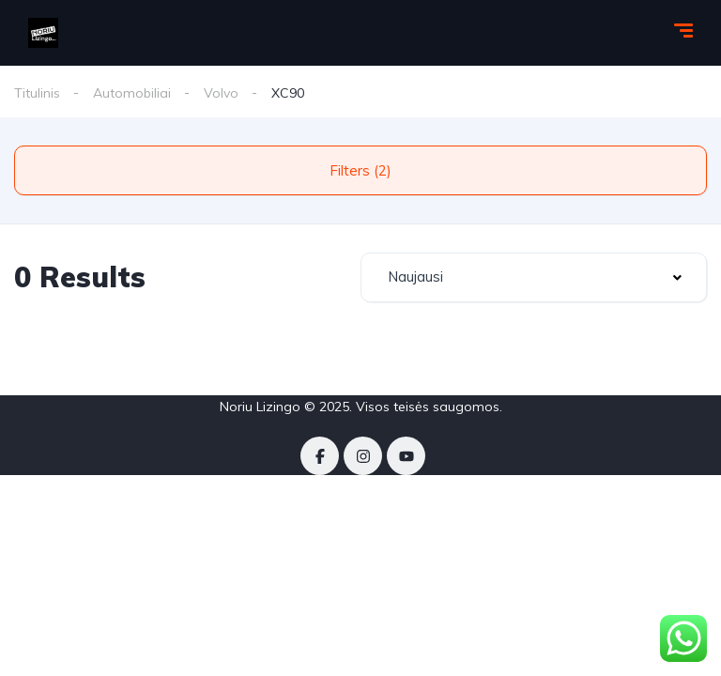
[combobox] (533, 277)
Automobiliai (132, 92)
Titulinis (37, 92)
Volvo (221, 92)
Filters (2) (360, 170)
